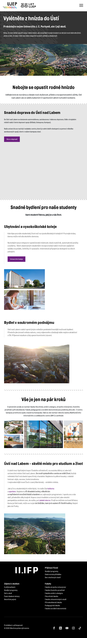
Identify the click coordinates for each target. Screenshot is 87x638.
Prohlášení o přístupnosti (13, 625)
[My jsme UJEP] (20, 5)
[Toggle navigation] (81, 5)
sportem (12, 491)
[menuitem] (51, 571)
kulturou (51, 488)
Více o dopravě (12, 139)
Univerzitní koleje (16, 259)
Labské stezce (44, 500)
